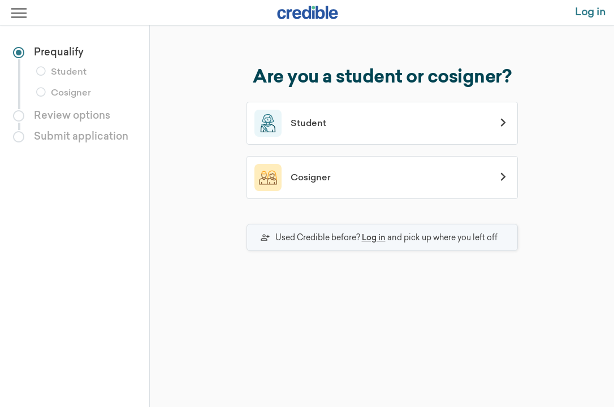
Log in (374, 237)
